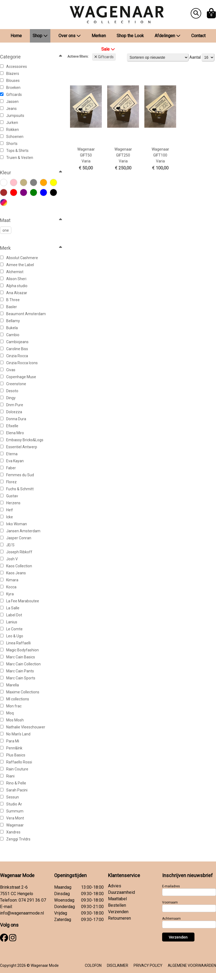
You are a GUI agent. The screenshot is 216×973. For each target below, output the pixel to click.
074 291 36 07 (32, 900)
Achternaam (171, 918)
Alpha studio (13, 286)
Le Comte (11, 629)
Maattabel (117, 898)
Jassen (9, 101)
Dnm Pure (11, 405)
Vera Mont (12, 818)
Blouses (10, 80)
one (5, 230)
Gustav (9, 496)
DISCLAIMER (117, 965)
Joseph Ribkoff (16, 552)
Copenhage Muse (18, 377)
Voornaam (170, 902)
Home (16, 35)
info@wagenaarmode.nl (22, 913)
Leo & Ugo (11, 636)
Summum (11, 811)
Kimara (9, 580)
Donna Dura (13, 419)
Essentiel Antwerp (18, 447)
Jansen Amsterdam (20, 531)
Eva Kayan (12, 461)
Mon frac (11, 706)
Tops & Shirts (14, 150)
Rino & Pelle (13, 783)
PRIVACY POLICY (148, 965)
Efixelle (9, 426)
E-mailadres (171, 886)
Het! (6, 510)
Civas (7, 370)
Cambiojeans (14, 342)
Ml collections (14, 699)
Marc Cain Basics (17, 657)
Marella (9, 685)
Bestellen (117, 905)
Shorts (9, 143)
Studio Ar (11, 804)
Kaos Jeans (13, 573)
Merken (99, 35)
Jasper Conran (15, 538)
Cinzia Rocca (14, 356)
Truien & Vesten (16, 157)
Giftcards (11, 94)
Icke (6, 517)
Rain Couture (14, 769)
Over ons (69, 35)
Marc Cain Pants (17, 671)
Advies (114, 885)
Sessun (9, 797)
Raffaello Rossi (16, 762)
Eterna (9, 454)
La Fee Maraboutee (19, 601)
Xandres (10, 832)
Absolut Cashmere (19, 258)
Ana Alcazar (13, 293)
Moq (7, 713)
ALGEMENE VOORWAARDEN (192, 965)
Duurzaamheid (121, 892)
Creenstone (13, 384)
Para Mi (9, 741)
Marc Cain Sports (17, 678)
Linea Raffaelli (15, 643)
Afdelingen (167, 35)
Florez (8, 482)
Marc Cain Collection (20, 664)
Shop (40, 35)
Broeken (10, 87)
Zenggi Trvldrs (15, 839)
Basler (8, 307)
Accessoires (13, 66)
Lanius (8, 622)
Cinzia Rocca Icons (19, 363)
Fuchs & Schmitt (17, 489)
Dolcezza (11, 412)
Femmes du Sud (17, 475)
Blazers (9, 73)
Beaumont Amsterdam (23, 314)
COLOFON (93, 965)
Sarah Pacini (13, 790)
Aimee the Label (17, 265)
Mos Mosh (12, 720)
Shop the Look (130, 35)
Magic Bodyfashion (19, 650)
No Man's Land (15, 734)
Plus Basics (12, 755)
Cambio (9, 335)
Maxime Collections (19, 692)
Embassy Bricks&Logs (21, 440)
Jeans (8, 108)
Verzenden (118, 911)
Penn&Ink (11, 748)
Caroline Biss (14, 349)
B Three (10, 300)
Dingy (8, 398)
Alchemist (11, 272)
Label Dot (11, 615)
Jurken (9, 122)
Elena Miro (12, 433)
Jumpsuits (12, 115)
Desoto (9, 391)
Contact (198, 35)
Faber (8, 468)
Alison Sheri (13, 279)
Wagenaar (12, 825)
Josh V (9, 559)
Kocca (8, 587)
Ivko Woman (13, 524)
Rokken (9, 129)
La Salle (9, 608)
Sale (108, 49)
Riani (7, 776)
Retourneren (119, 918)
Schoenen (11, 136)
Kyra (7, 594)
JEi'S (7, 545)
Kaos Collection (16, 566)
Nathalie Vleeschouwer (22, 727)
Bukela (9, 328)
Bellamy (10, 321)
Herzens (10, 503)
